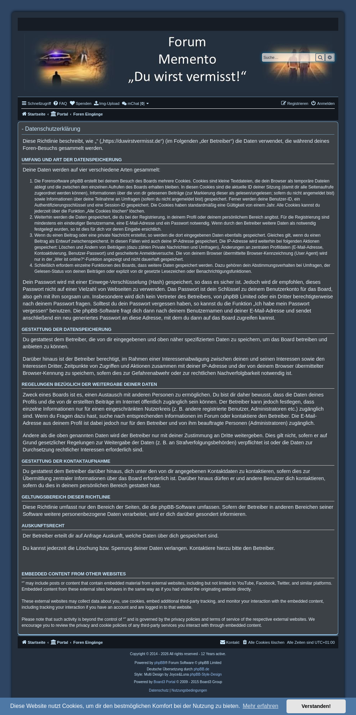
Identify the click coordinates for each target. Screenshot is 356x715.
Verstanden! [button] (316, 706)
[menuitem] (60, 103)
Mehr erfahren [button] (260, 706)
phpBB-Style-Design (206, 674)
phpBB (159, 663)
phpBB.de (201, 669)
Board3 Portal (164, 682)
